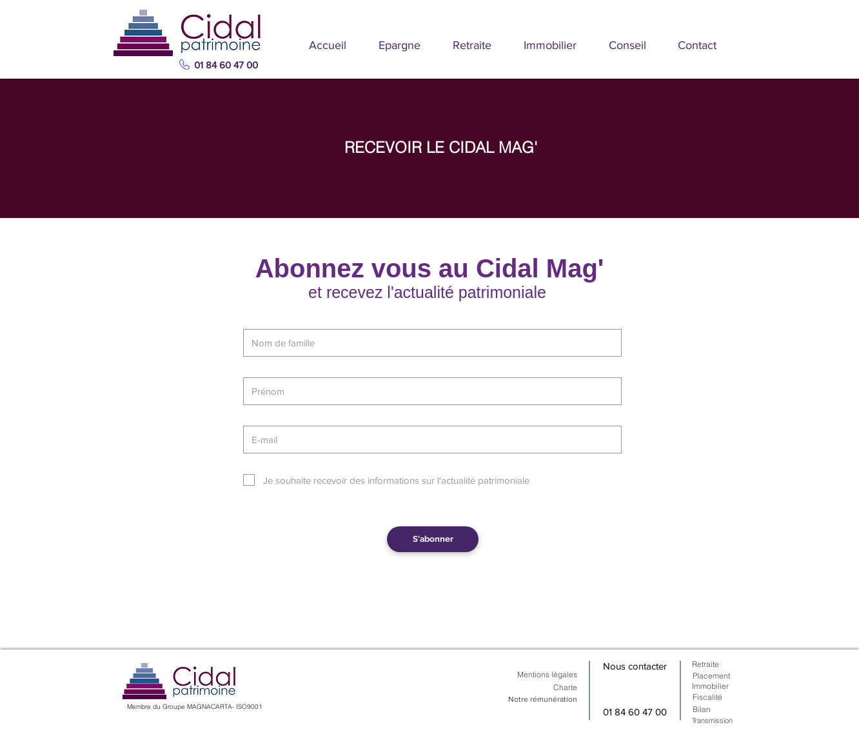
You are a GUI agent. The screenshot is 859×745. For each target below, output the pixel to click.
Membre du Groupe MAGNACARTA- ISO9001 (194, 706)
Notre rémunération (542, 699)
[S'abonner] (433, 539)
